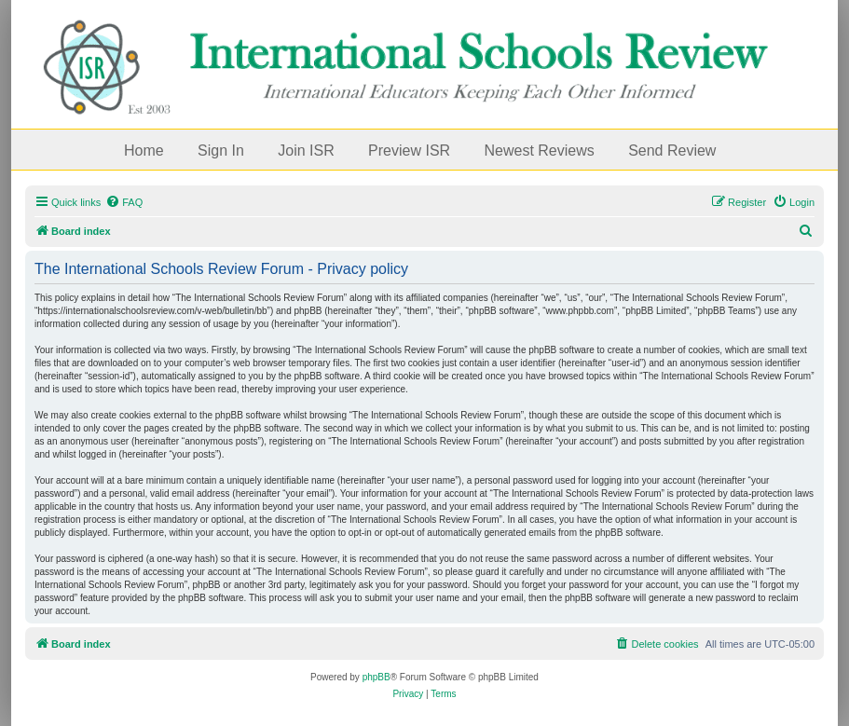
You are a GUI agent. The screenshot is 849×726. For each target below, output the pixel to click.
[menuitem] (124, 202)
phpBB (376, 677)
